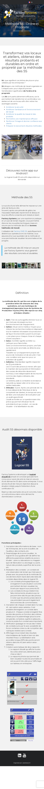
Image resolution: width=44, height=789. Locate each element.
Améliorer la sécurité (14, 107)
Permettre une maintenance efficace (21, 119)
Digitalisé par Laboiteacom (22, 763)
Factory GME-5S (20, 231)
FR (30, 2)
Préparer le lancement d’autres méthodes (23, 126)
